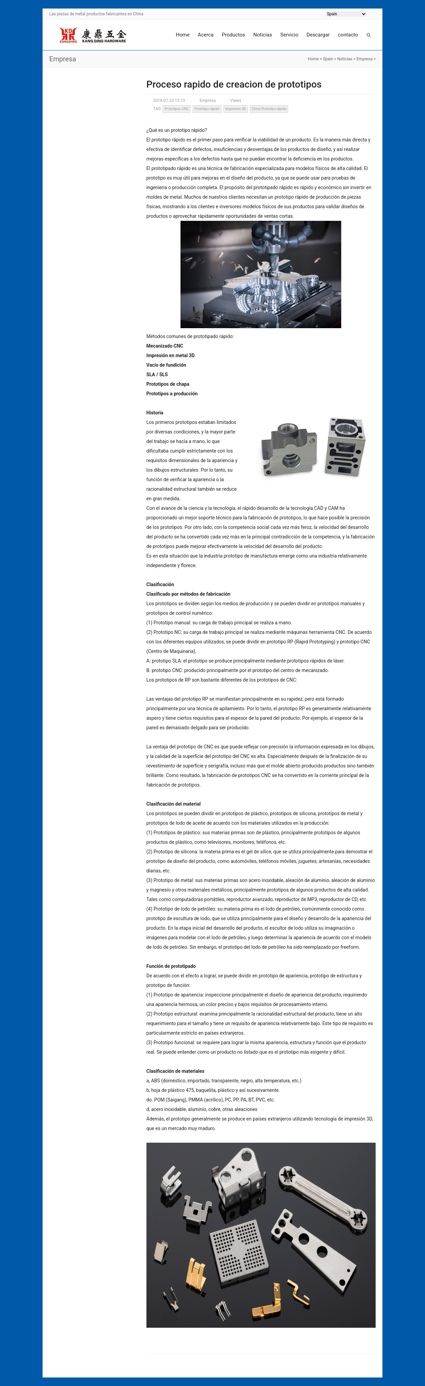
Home (182, 35)
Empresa (365, 59)
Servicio (289, 35)
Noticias (262, 35)
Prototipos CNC (176, 109)
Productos (233, 35)
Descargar (318, 35)
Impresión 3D (235, 109)
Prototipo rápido (207, 109)
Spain (328, 59)
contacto (348, 35)
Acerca (206, 35)
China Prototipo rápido (269, 109)
